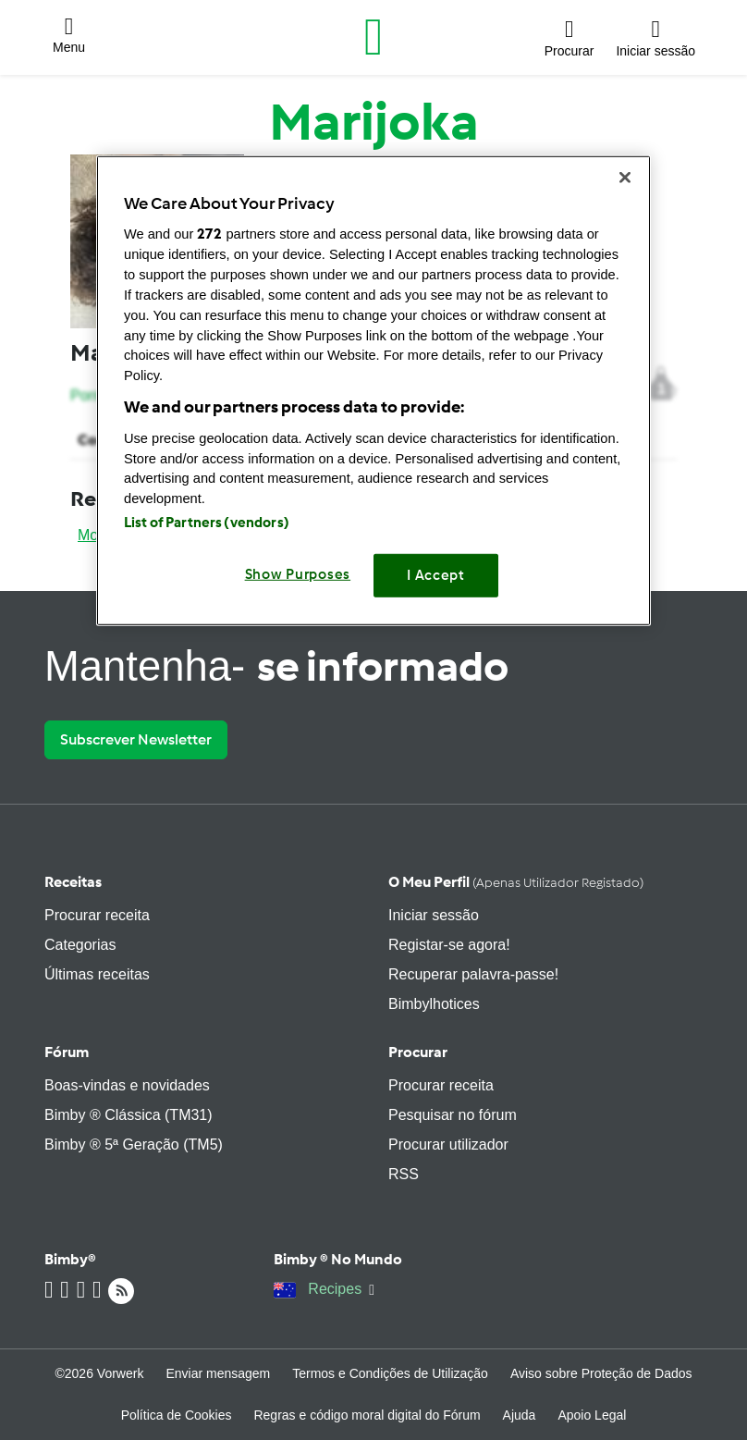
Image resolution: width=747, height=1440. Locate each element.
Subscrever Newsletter (136, 739)
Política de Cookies (176, 1415)
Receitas (73, 882)
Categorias (80, 945)
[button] (69, 38)
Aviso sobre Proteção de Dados (601, 1373)
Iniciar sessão (433, 915)
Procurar (417, 1052)
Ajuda (519, 1415)
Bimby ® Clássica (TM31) (128, 1115)
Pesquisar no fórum (452, 1115)
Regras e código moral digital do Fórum (366, 1415)
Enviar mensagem (217, 1373)
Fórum (66, 1052)
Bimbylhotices (434, 1004)
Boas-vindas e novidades (127, 1085)
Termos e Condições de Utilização (390, 1373)
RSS (403, 1174)
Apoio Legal (591, 1415)
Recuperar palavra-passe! (473, 974)
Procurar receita (97, 915)
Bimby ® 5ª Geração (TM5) (133, 1144)
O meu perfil (515, 882)
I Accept (436, 575)
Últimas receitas (97, 974)
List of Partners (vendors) (206, 522)
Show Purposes (298, 574)
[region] (373, 389)
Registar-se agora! (449, 945)
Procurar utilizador (448, 1144)
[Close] (625, 176)
